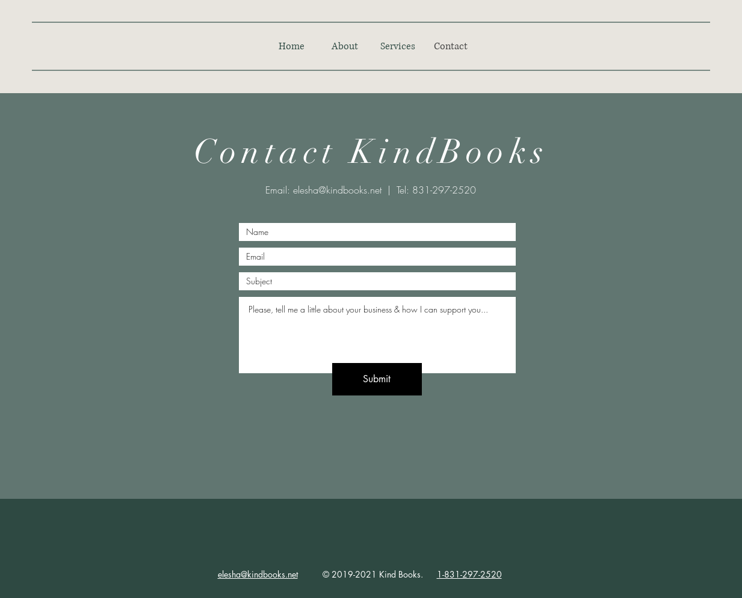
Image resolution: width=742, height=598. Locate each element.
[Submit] (377, 379)
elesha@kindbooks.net (337, 190)
